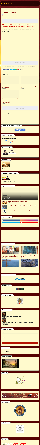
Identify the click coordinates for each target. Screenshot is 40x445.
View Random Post (20, 130)
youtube (34, 66)
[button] (1, 3)
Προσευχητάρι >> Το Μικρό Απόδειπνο (13, 197)
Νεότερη (3, 122)
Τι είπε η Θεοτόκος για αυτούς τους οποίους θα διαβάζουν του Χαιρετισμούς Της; (29, 86)
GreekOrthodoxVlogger (28, 66)
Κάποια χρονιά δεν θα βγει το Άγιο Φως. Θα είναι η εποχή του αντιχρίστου (18, 323)
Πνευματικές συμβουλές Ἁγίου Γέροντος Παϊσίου (29, 256)
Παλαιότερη (36, 122)
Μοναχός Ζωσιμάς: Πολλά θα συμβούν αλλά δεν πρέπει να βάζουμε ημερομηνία (22, 205)
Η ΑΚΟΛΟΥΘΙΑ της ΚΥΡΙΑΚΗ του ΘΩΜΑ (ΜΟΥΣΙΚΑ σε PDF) (19, 210)
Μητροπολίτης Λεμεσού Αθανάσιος (12, 66)
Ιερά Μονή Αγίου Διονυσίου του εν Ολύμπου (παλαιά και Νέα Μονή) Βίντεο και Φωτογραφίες (10, 86)
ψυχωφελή (22, 66)
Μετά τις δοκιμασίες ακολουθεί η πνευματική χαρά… (17, 201)
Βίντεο (8, 10)
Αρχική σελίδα (4, 10)
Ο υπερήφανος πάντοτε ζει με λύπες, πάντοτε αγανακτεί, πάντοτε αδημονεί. (29, 268)
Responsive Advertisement (20, 20)
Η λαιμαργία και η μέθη (6, 267)
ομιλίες (19, 66)
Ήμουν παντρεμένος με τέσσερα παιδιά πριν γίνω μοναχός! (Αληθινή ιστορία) (10, 256)
